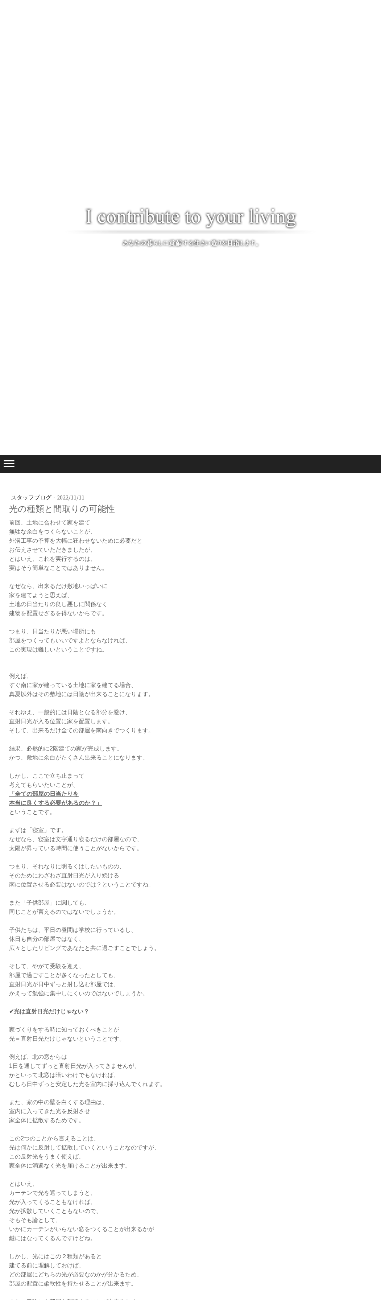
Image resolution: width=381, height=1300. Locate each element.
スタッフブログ (32, 497)
